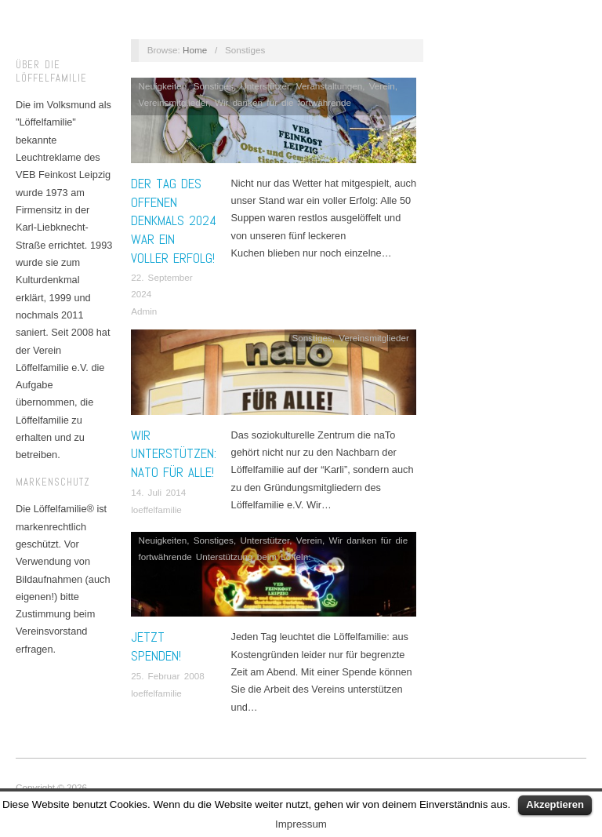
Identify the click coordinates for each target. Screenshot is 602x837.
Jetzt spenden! (156, 646)
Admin (144, 311)
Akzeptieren (555, 804)
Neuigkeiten (163, 86)
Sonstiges (214, 86)
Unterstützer (264, 86)
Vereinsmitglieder (174, 102)
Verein (382, 86)
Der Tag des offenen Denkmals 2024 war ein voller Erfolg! (173, 221)
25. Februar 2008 (168, 676)
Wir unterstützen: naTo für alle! (173, 454)
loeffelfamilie (156, 509)
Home (195, 50)
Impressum (301, 824)
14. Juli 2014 (158, 492)
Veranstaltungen (329, 86)
